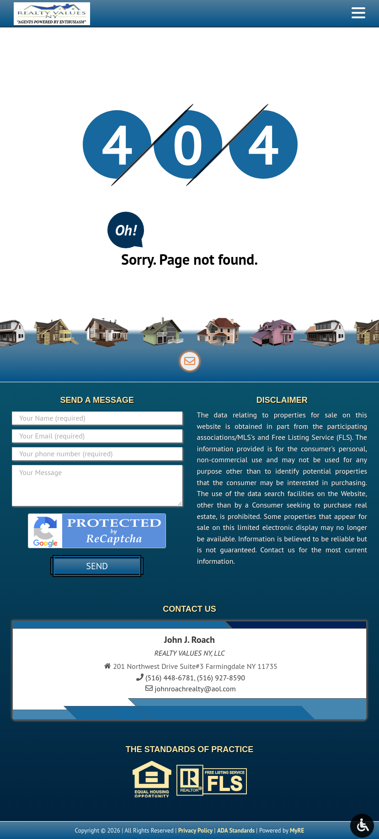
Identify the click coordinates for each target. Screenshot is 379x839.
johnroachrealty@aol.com (195, 688)
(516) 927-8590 (221, 677)
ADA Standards (236, 830)
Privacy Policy (195, 830)
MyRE (297, 830)
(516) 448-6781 (169, 677)
